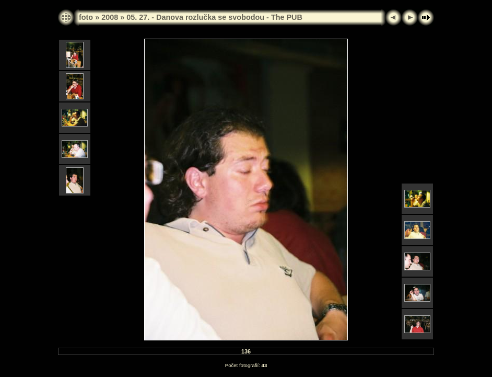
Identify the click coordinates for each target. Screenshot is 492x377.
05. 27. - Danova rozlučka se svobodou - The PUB (214, 17)
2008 (109, 17)
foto (86, 17)
